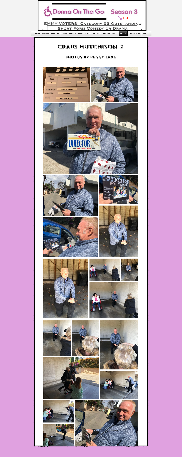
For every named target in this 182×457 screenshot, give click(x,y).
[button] (124, 18)
